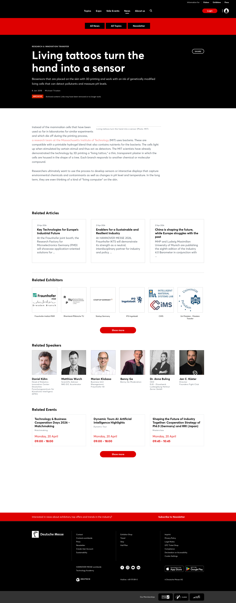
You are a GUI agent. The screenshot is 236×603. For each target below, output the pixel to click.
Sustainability (81, 552)
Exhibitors (217, 2)
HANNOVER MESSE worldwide (88, 567)
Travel (122, 538)
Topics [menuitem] (87, 10)
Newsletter (139, 25)
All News (94, 25)
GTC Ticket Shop (171, 545)
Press (227, 2)
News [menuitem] (127, 10)
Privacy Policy (170, 538)
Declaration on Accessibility (176, 552)
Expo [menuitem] (99, 10)
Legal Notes (170, 542)
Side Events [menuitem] (112, 10)
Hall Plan (124, 545)
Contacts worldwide (84, 538)
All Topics (116, 25)
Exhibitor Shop (126, 534)
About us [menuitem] (140, 10)
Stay (122, 542)
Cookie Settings (171, 556)
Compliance (170, 549)
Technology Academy (85, 570)
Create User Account (84, 549)
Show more (118, 369)
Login (210, 10)
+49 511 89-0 (132, 579)
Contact (79, 534)
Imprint (168, 534)
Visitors (206, 2)
